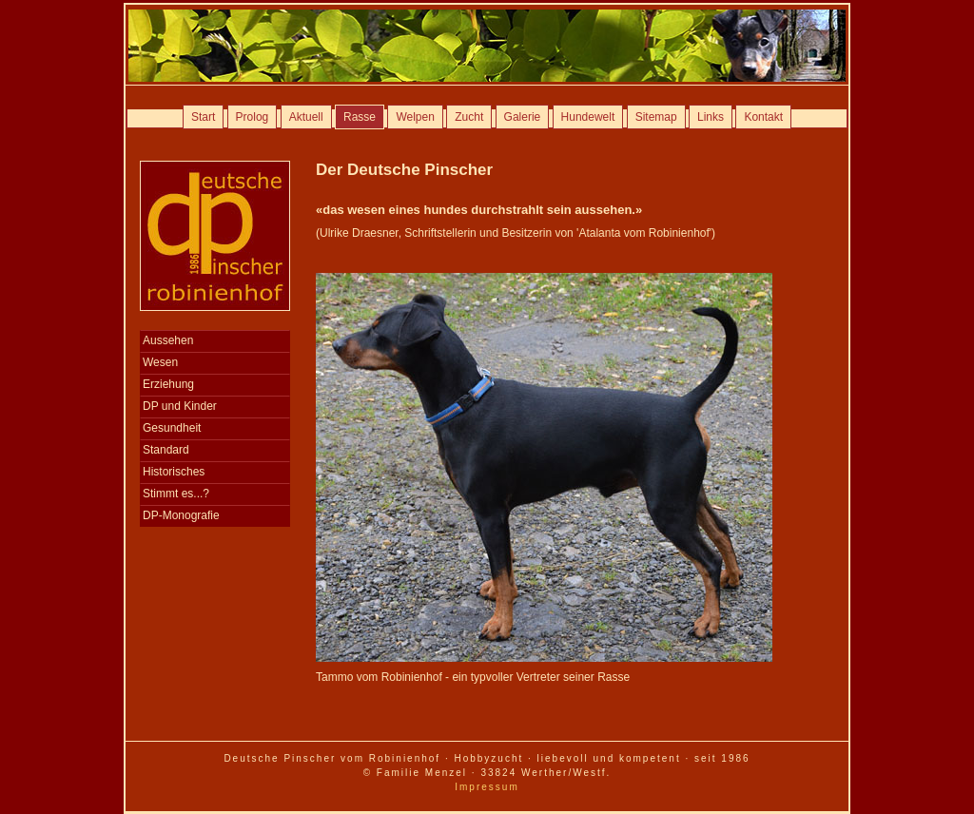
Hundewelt (588, 117)
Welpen (415, 117)
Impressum (486, 787)
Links (710, 117)
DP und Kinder (180, 406)
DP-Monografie (181, 515)
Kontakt (763, 117)
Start (203, 117)
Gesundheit (172, 428)
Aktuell (306, 117)
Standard (166, 449)
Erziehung (168, 384)
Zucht (469, 117)
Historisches (174, 471)
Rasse (359, 117)
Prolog (252, 117)
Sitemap (656, 117)
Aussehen (168, 340)
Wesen (160, 362)
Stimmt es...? (176, 493)
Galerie (522, 117)
